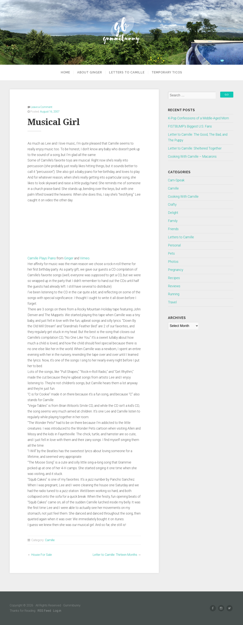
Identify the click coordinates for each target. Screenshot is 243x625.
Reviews (174, 286)
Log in (57, 610)
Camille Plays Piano (42, 258)
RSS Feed (44, 610)
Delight (173, 213)
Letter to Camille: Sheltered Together (195, 148)
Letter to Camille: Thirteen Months (115, 555)
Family (172, 221)
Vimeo (84, 258)
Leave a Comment (41, 107)
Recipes (174, 278)
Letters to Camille (127, 72)
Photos (173, 262)
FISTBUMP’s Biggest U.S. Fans (190, 126)
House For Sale (41, 555)
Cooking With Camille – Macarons (192, 156)
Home (65, 72)
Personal (174, 245)
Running (173, 294)
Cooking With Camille (183, 196)
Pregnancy (175, 270)
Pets (171, 253)
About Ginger (89, 72)
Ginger (68, 258)
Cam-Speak (176, 180)
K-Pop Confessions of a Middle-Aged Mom (198, 118)
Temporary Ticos (167, 72)
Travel (172, 302)
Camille (50, 540)
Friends (173, 229)
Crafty (172, 204)
